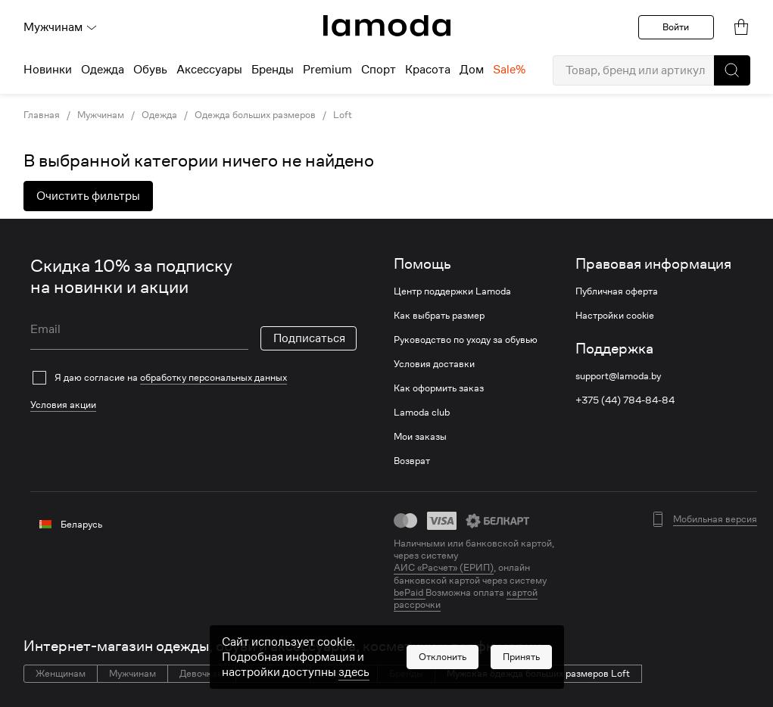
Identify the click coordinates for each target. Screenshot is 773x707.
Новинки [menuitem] (47, 69)
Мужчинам (60, 27)
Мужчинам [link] (100, 115)
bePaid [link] (409, 592)
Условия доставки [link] (434, 364)
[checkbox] (193, 378)
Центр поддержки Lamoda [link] (452, 291)
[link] (386, 25)
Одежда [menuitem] (102, 69)
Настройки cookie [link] (614, 316)
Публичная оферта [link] (616, 291)
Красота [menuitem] (427, 69)
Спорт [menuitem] (378, 69)
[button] (732, 70)
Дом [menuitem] (472, 69)
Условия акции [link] (63, 404)
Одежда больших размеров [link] (255, 115)
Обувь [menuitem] (150, 69)
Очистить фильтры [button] (88, 196)
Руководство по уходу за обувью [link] (466, 340)
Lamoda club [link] (422, 412)
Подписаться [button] (309, 338)
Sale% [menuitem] (509, 69)
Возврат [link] (412, 461)
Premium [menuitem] (327, 69)
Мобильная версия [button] (715, 519)
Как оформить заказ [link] (439, 388)
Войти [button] (675, 26)
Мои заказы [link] (420, 437)
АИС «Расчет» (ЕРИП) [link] (444, 568)
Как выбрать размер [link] (439, 316)
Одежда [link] (159, 115)
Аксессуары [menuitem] (209, 69)
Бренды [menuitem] (272, 69)
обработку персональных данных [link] (213, 377)
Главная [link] (41, 115)
